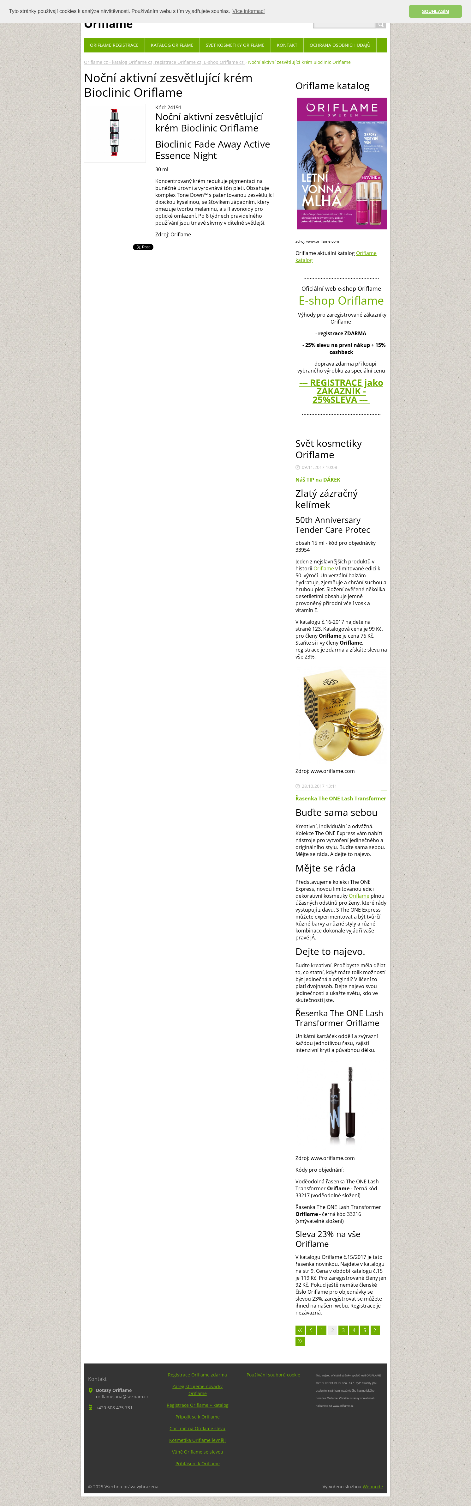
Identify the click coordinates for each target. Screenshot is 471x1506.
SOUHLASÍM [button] (435, 11)
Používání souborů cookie (273, 1375)
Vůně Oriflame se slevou (197, 1452)
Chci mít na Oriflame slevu (197, 1428)
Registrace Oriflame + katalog (198, 1405)
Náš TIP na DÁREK (317, 479)
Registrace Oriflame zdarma (197, 1375)
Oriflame (323, 568)
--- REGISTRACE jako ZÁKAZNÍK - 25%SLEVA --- (341, 390)
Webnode (373, 1487)
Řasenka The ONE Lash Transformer (340, 798)
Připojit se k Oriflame (198, 1417)
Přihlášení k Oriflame (198, 1463)
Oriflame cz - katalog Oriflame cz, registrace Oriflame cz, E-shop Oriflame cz (164, 62)
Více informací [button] (248, 11)
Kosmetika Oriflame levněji (197, 1440)
